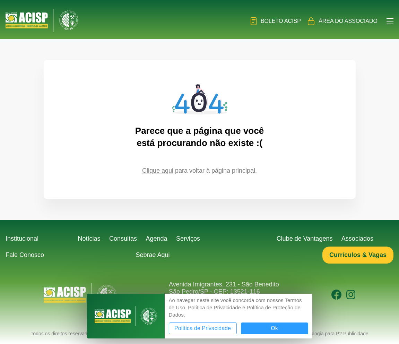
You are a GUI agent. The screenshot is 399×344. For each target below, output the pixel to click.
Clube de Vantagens (305, 238)
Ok (274, 328)
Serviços (188, 238)
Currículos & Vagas (358, 254)
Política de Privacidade (202, 328)
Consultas (123, 238)
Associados (357, 238)
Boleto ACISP (276, 21)
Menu (390, 21)
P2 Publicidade (352, 333)
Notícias (89, 238)
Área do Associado (343, 21)
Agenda (156, 238)
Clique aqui (157, 170)
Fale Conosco (25, 254)
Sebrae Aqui (153, 254)
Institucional (22, 238)
